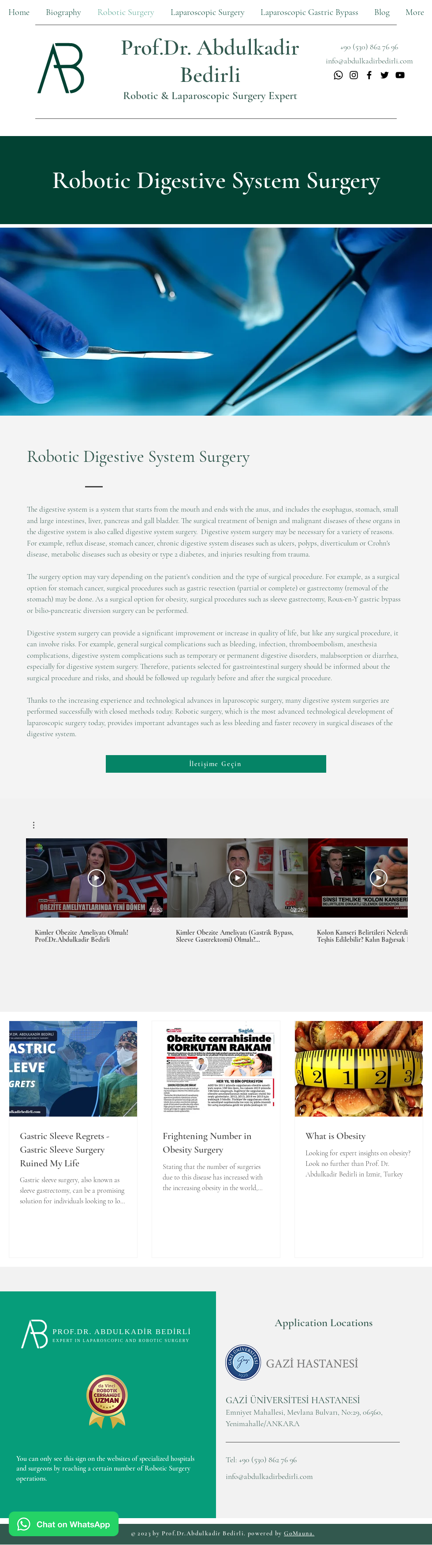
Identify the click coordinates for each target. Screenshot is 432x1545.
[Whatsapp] (338, 75)
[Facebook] (369, 75)
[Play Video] (96, 878)
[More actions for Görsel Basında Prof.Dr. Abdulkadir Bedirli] (38, 825)
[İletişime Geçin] (216, 764)
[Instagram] (353, 75)
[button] (207, 12)
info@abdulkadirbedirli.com (269, 1476)
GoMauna (298, 1533)
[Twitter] (384, 75)
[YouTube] (400, 75)
